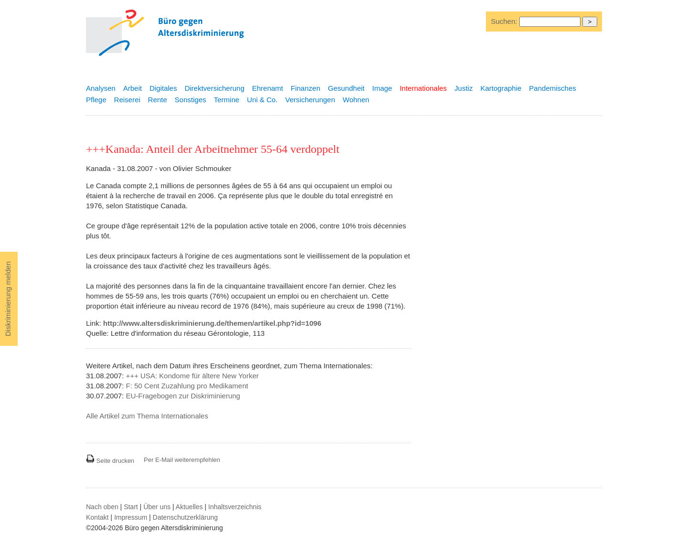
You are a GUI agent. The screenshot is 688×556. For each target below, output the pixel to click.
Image (382, 88)
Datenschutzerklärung (185, 517)
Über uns (157, 507)
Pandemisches (552, 88)
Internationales (423, 88)
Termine (226, 100)
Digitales (163, 88)
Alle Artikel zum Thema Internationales (147, 416)
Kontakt (97, 517)
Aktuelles (189, 507)
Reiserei (127, 100)
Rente (157, 100)
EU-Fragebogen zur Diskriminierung (183, 396)
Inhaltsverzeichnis (234, 507)
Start (131, 507)
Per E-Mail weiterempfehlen (182, 459)
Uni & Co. (262, 100)
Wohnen (356, 100)
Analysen (101, 88)
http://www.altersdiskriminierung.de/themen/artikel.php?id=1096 (212, 323)
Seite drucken (110, 460)
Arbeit (132, 88)
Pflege (96, 100)
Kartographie (500, 88)
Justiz (463, 88)
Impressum (130, 517)
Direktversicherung (214, 88)
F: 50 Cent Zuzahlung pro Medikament (187, 386)
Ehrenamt (267, 88)
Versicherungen (310, 100)
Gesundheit (346, 88)
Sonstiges (190, 100)
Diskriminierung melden (8, 298)
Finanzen (306, 88)
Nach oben (102, 507)
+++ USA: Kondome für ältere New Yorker (192, 376)
